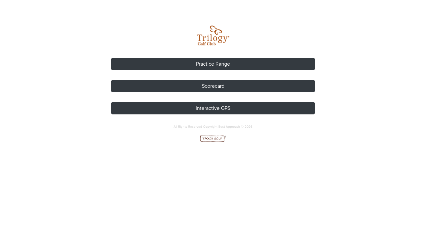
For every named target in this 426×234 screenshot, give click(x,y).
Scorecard (213, 86)
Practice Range (213, 64)
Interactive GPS (213, 108)
